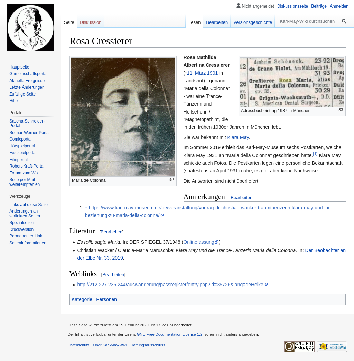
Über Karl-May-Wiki (110, 345)
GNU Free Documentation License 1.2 (170, 334)
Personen (106, 299)
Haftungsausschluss (148, 345)
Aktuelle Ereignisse (27, 80)
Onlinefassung (198, 242)
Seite (69, 22)
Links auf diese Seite (28, 204)
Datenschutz (78, 345)
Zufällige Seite (22, 94)
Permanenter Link (25, 236)
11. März (196, 73)
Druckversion (21, 229)
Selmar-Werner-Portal (29, 132)
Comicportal (20, 139)
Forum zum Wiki (24, 173)
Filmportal (18, 159)
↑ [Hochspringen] (86, 207)
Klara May (238, 137)
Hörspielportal (22, 146)
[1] (315, 153)
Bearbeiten (241, 197)
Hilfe (13, 100)
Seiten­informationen (27, 243)
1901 (212, 73)
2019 (117, 258)
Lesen (194, 22)
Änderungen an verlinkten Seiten (24, 213)
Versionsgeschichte (252, 22)
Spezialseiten (21, 222)
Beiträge (319, 6)
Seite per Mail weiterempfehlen (24, 182)
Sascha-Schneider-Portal (27, 123)
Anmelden (339, 6)
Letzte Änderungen (26, 87)
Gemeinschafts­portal (28, 73)
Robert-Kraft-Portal (26, 166)
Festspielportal (22, 152)
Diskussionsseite (292, 6)
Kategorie (82, 299)
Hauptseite (19, 67)
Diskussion (91, 22)
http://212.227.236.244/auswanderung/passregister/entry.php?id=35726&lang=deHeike (170, 284)
